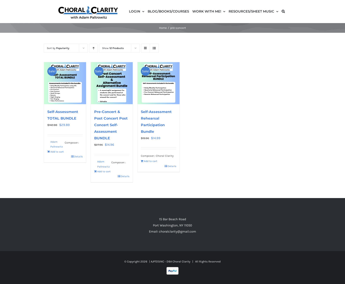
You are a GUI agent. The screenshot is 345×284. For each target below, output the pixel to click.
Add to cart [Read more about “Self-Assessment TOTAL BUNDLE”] (57, 151)
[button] (283, 11)
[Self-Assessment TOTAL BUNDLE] (65, 83)
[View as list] (154, 48)
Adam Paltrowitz (56, 144)
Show (113, 48)
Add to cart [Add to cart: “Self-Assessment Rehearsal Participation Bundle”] (150, 161)
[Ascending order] (93, 48)
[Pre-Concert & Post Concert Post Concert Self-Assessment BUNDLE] (112, 83)
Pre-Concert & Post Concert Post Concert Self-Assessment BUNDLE (111, 125)
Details (78, 156)
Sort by (58, 48)
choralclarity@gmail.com (177, 231)
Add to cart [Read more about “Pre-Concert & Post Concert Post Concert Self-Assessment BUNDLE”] (104, 171)
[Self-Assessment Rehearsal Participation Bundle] (159, 83)
